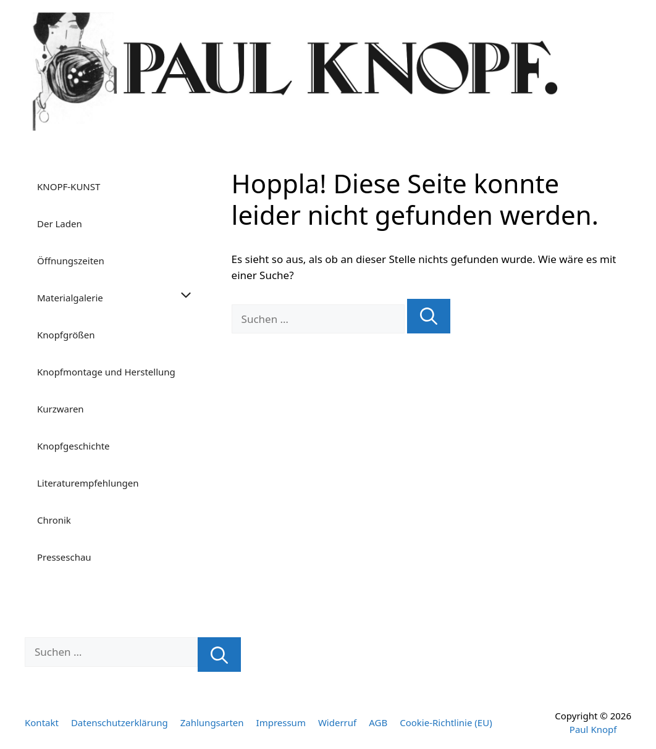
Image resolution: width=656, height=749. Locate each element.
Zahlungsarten (212, 722)
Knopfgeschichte (73, 446)
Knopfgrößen (66, 334)
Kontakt (42, 722)
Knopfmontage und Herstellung (106, 372)
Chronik (54, 520)
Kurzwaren (60, 409)
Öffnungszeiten (70, 260)
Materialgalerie (122, 297)
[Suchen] (428, 316)
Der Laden (59, 223)
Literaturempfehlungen (87, 483)
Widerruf (337, 722)
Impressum (281, 722)
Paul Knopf (593, 729)
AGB (378, 722)
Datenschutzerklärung (119, 722)
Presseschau (64, 557)
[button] (189, 297)
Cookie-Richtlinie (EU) (446, 722)
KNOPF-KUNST (68, 186)
